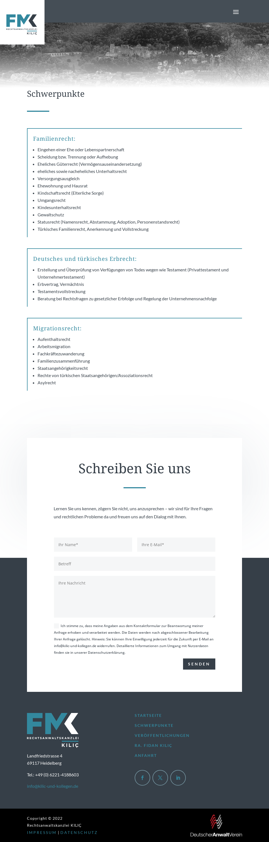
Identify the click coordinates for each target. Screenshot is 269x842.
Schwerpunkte (154, 725)
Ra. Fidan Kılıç (153, 745)
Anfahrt (146, 755)
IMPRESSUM (42, 832)
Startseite (148, 715)
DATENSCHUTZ (79, 832)
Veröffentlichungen (162, 735)
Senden (199, 664)
